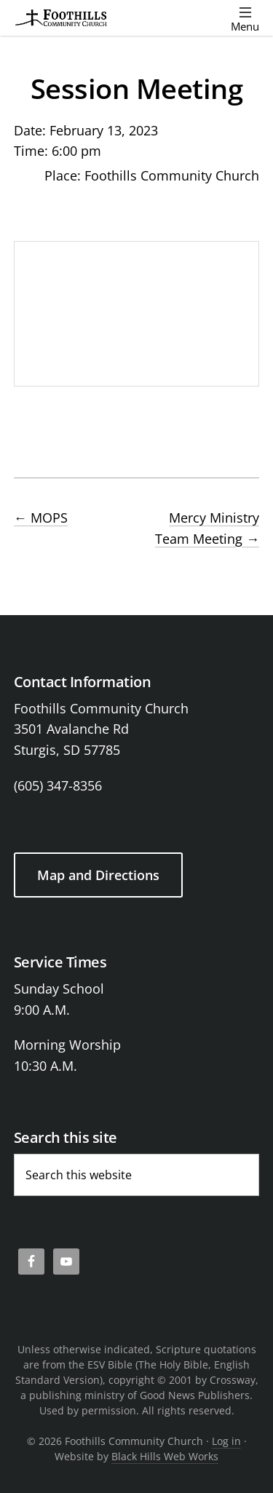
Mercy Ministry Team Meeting (207, 528)
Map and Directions (98, 875)
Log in (226, 1441)
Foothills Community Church (171, 175)
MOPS (41, 517)
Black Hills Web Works (164, 1456)
